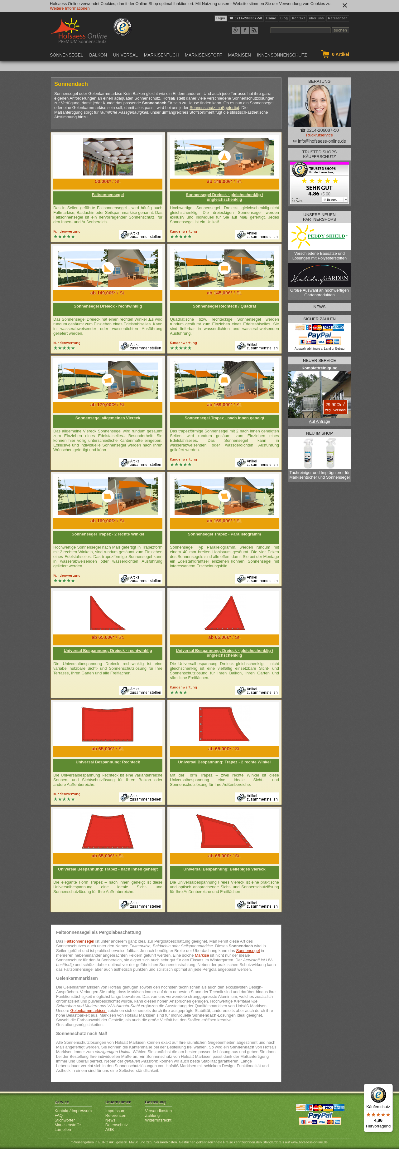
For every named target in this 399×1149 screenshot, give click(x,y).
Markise (202, 955)
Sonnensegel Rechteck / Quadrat (224, 306)
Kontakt (298, 18)
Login (220, 18)
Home (271, 18)
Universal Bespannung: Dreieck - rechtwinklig (108, 650)
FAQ (59, 1115)
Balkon (98, 54)
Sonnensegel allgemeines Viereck (108, 418)
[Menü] (389, 1087)
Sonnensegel (66, 54)
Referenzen (338, 18)
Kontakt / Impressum (73, 1110)
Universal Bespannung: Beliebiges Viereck (224, 869)
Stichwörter (65, 1120)
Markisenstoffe (68, 1124)
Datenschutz (116, 1124)
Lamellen (63, 1129)
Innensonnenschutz (282, 54)
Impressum (115, 1110)
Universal (125, 54)
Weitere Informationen (70, 8)
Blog (284, 18)
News (110, 1120)
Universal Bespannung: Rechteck (108, 762)
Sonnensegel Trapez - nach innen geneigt (224, 418)
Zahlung (152, 1115)
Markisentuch (161, 54)
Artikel (340, 54)
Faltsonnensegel (108, 194)
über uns (316, 18)
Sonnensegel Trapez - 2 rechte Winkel (108, 534)
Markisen (239, 54)
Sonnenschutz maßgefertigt (214, 107)
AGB (109, 1129)
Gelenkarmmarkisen (88, 1010)
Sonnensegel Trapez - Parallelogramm (224, 534)
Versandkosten (158, 1110)
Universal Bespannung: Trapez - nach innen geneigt (108, 869)
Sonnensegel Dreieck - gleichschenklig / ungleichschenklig (224, 197)
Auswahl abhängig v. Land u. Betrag (319, 348)
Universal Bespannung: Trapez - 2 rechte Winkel (224, 762)
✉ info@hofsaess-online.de (319, 141)
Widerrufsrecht (158, 1120)
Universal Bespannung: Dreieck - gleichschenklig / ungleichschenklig (224, 653)
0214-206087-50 (248, 18)
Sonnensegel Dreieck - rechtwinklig (108, 306)
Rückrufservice (319, 135)
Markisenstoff (203, 54)
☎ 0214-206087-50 (319, 130)
